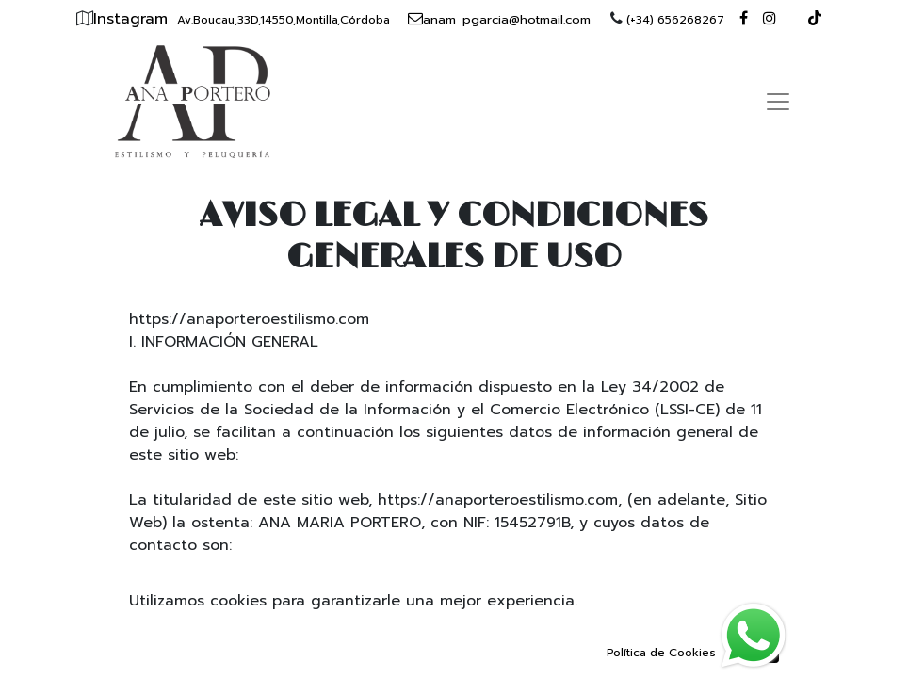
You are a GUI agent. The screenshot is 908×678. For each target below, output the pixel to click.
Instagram (133, 19)
